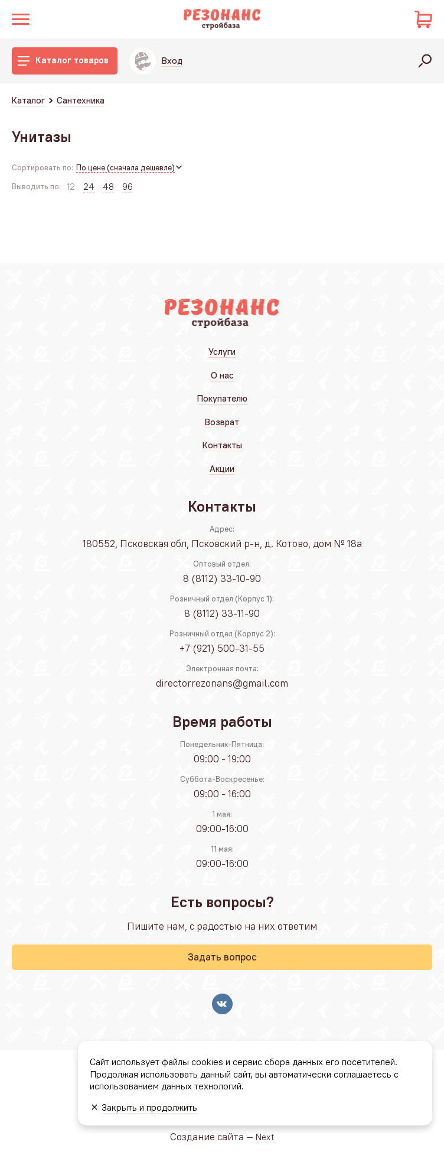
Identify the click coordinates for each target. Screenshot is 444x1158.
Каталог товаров (63, 60)
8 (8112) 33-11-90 (222, 613)
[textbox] (130, 167)
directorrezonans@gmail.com (222, 683)
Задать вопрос (222, 956)
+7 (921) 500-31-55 (222, 648)
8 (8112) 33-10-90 (222, 578)
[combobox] (130, 167)
